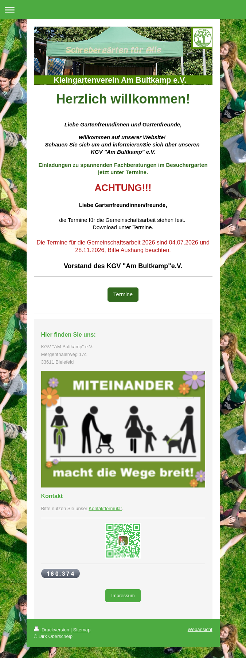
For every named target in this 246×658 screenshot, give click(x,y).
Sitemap (82, 629)
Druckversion (52, 629)
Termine (123, 294)
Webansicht (200, 629)
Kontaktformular (105, 508)
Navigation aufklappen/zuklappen (123, 9)
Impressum (122, 595)
